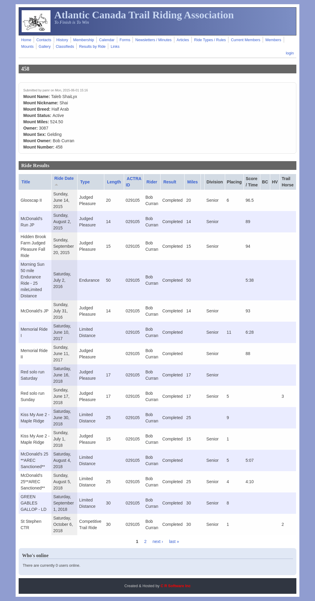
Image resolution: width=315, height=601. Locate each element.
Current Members (245, 40)
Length (114, 181)
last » (174, 541)
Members (273, 40)
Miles (192, 181)
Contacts (43, 40)
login (290, 53)
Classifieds (65, 46)
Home (26, 40)
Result (169, 181)
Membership (83, 40)
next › (158, 541)
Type (85, 181)
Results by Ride (92, 46)
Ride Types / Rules (210, 40)
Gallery (45, 46)
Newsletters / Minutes (153, 40)
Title (25, 181)
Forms (125, 40)
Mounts (27, 46)
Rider (151, 181)
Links (115, 46)
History (62, 40)
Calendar (107, 40)
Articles (183, 40)
